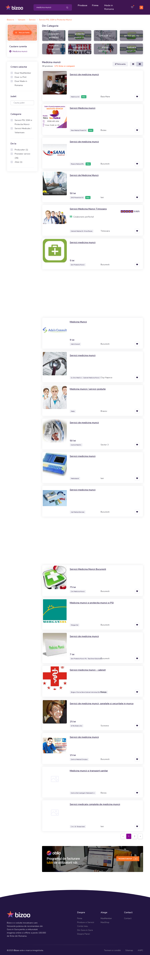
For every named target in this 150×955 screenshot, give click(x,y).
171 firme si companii (64, 64)
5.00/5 (136, 210)
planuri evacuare (105, 47)
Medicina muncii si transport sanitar (90, 769)
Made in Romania (110, 6)
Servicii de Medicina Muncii (85, 174)
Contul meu (82, 924)
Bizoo (16, 949)
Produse (83, 4)
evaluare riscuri (131, 47)
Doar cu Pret (20, 75)
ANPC (140, 949)
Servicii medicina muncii (83, 241)
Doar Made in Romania (21, 81)
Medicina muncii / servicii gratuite (89, 387)
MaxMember (106, 917)
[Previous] (123, 835)
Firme (96, 4)
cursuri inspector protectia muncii (53, 34)
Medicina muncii (18, 50)
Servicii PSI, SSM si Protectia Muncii (23, 121)
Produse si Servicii (85, 921)
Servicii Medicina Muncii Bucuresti (89, 567)
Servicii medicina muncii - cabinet (89, 668)
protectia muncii (79, 34)
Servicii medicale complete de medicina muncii (97, 803)
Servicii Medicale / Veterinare (23, 129)
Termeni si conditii (112, 949)
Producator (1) (21, 148)
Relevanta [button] (120, 63)
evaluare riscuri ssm (54, 47)
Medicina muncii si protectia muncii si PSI (93, 601)
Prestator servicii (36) (22, 154)
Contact (127, 917)
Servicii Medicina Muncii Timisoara (90, 207)
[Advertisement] (22, 219)
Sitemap (129, 949)
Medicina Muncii (79, 320)
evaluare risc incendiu (80, 47)
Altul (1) (18, 160)
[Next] (140, 835)
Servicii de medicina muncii (85, 73)
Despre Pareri (83, 932)
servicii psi (131, 34)
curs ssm (105, 34)
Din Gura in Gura (85, 928)
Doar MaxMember (23, 71)
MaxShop (105, 921)
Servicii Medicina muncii (83, 106)
